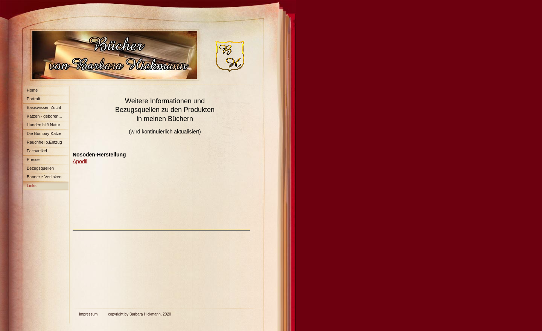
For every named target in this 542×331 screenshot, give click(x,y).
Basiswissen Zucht (44, 107)
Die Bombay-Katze (44, 133)
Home (32, 90)
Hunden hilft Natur (43, 125)
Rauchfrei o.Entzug (44, 142)
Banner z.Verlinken (44, 177)
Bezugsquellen (40, 168)
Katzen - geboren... (44, 116)
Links (32, 185)
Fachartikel (37, 151)
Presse (33, 159)
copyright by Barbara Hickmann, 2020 (139, 314)
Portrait (33, 99)
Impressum (88, 314)
